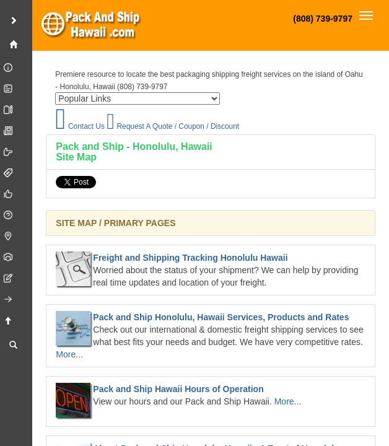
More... (69, 354)
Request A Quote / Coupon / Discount (173, 126)
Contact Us (80, 126)
